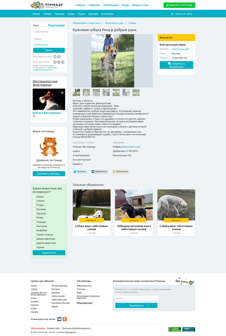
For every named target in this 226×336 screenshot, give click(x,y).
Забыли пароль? (41, 45)
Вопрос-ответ (140, 5)
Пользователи (84, 303)
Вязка (79, 292)
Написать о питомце (181, 5)
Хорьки (54, 306)
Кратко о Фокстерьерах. (47, 112)
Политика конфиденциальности (76, 328)
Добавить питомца (49, 173)
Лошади (34, 312)
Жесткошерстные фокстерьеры (45, 83)
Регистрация (56, 25)
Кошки (36, 13)
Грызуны (59, 13)
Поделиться (101, 171)
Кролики (93, 13)
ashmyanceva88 (180, 49)
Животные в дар (114, 23)
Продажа (81, 289)
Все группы (107, 13)
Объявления (110, 5)
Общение (94, 5)
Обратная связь (38, 328)
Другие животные (59, 286)
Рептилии (55, 289)
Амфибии (55, 292)
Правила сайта (53, 328)
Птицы (81, 13)
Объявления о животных (86, 23)
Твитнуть (81, 171)
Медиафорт (70, 332)
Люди (125, 5)
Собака (132, 23)
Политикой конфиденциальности (45, 69)
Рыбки (71, 13)
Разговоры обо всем (60, 303)
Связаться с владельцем (176, 65)
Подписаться (49, 252)
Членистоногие (58, 296)
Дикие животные (59, 299)
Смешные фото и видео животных (38, 293)
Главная (80, 5)
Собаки (47, 13)
